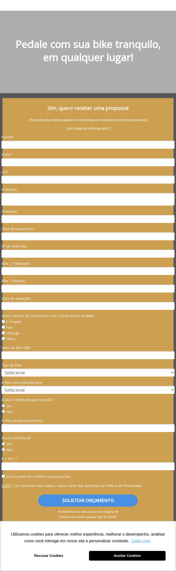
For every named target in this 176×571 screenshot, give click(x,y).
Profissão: (9, 211)
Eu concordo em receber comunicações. (36, 476)
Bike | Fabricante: (15, 263)
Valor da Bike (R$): (16, 348)
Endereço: (9, 189)
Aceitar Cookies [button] (127, 556)
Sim (7, 406)
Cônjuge (10, 333)
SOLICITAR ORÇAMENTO (88, 500)
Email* (6, 154)
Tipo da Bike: (11, 365)
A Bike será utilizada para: (22, 382)
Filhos (8, 339)
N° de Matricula (14, 246)
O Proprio (12, 322)
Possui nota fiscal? (16, 438)
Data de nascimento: (18, 229)
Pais (7, 327)
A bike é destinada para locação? (27, 400)
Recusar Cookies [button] (48, 556)
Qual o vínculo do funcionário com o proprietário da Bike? (47, 316)
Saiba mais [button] (141, 541)
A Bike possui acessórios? (22, 420)
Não (7, 411)
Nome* (7, 137)
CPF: (5, 172)
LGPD (6, 485)
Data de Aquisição (16, 298)
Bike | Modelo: (13, 281)
